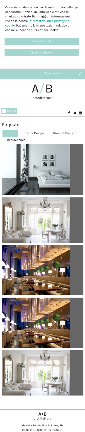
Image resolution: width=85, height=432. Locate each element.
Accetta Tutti (42, 41)
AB (42, 88)
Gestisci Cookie (42, 52)
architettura (43, 98)
